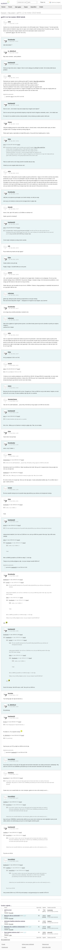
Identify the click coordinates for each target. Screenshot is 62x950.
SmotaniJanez (12, 399)
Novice (3, 7)
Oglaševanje (5, 947)
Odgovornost (45, 944)
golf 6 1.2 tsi (7, 910)
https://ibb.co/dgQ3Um (39, 81)
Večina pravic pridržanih (28, 944)
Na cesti (11, 913)
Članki (26, 7)
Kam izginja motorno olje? (12, 932)
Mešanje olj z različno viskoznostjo (14, 926)
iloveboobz (11, 39)
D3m (9, 139)
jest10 (10, 363)
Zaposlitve (33, 7)
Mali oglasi (18, 7)
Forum (10, 7)
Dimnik (10, 207)
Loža (10, 935)
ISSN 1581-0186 (46, 947)
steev (9, 386)
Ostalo (41, 7)
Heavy (10, 122)
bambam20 (11, 62)
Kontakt (24, 947)
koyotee (10, 693)
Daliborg (49, 921)
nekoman (11, 293)
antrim (10, 272)
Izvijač (10, 488)
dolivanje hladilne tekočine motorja (14, 921)
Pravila (3, 944)
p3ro (9, 21)
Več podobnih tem (5, 939)
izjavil (18, 144)
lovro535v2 (11, 759)
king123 (6, 917)
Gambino (11, 772)
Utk (9, 246)
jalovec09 (6, 933)
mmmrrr (6, 922)
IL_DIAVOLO (12, 51)
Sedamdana (7, 928)
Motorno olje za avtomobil (12, 915)
